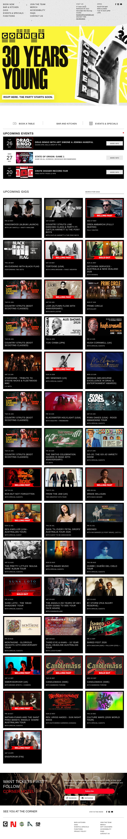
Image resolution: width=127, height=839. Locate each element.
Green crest (21, 824)
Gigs (5, 10)
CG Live (38, 824)
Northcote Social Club (13, 824)
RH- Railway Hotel (30, 824)
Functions (9, 16)
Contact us (36, 16)
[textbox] (104, 192)
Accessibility (37, 10)
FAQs (32, 13)
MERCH (33, 7)
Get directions (80, 19)
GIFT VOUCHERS (106, 827)
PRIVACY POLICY (80, 831)
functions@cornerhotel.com (85, 15)
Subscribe (89, 791)
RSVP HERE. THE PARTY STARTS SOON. (28, 97)
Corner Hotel (5, 824)
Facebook (71, 798)
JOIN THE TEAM (37, 4)
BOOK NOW (8, 4)
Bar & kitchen (11, 7)
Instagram (87, 798)
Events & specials (13, 13)
